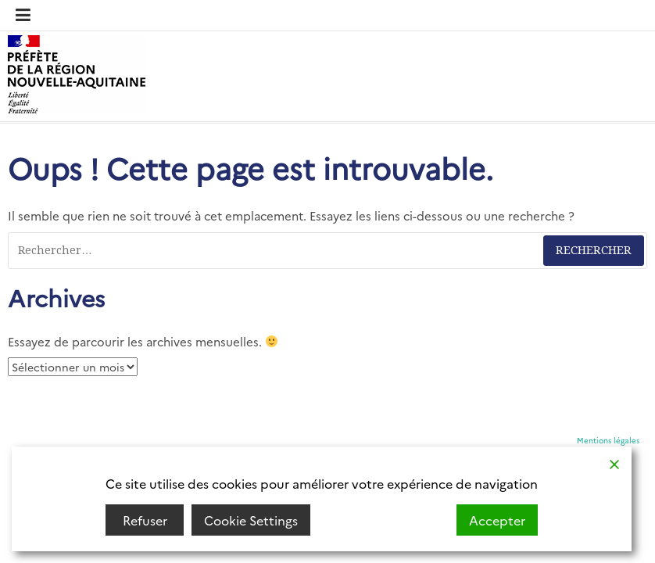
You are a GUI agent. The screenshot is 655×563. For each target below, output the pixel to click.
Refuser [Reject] (145, 520)
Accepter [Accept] (497, 520)
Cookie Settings (251, 520)
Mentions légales (608, 440)
